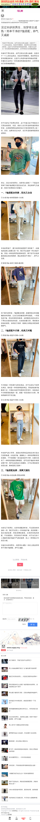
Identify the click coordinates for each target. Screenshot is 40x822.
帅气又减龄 (35, 21)
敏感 (6, 22)
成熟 (3, 22)
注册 (6, 594)
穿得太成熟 (10, 22)
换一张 (32, 619)
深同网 (9, 814)
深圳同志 (15, 811)
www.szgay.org (13, 648)
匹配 (26, 21)
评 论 (32, 625)
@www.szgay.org (6, 19)
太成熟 (30, 21)
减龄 (24, 21)
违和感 (26, 22)
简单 (15, 22)
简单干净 (18, 22)
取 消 (24, 624)
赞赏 (20, 564)
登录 (4, 594)
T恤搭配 (20, 21)
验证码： (5, 619)
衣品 (22, 22)
